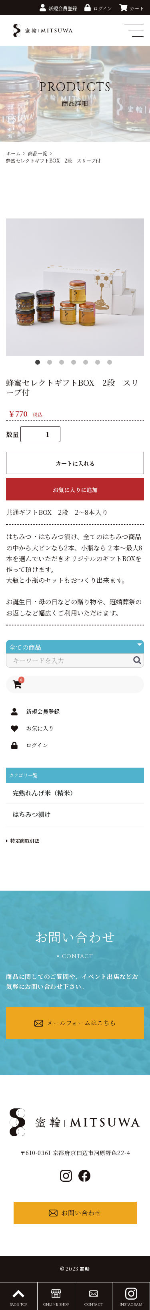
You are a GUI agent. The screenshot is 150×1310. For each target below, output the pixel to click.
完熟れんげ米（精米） (44, 793)
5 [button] (87, 364)
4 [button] (75, 364)
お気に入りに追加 (75, 490)
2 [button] (51, 364)
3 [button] (63, 364)
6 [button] (99, 364)
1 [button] (39, 364)
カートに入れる (75, 463)
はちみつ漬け (31, 814)
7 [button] (111, 364)
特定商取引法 (22, 840)
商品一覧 (37, 153)
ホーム (13, 153)
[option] (75, 287)
